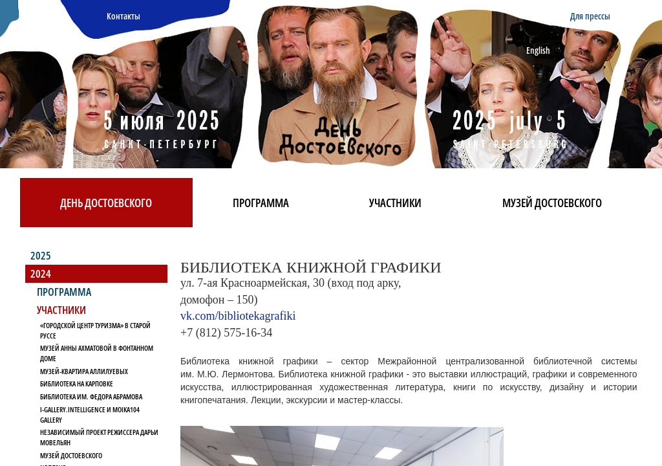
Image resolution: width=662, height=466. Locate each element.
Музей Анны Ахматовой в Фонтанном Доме (96, 353)
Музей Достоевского (552, 202)
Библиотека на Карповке (76, 383)
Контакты (123, 16)
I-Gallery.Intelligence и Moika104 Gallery (90, 415)
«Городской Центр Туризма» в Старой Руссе (95, 330)
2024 (40, 273)
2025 (40, 255)
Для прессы (590, 16)
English (538, 50)
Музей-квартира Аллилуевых (84, 371)
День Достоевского (106, 202)
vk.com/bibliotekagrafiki (237, 315)
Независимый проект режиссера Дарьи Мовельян (99, 437)
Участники (395, 202)
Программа (261, 202)
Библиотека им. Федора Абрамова (91, 396)
